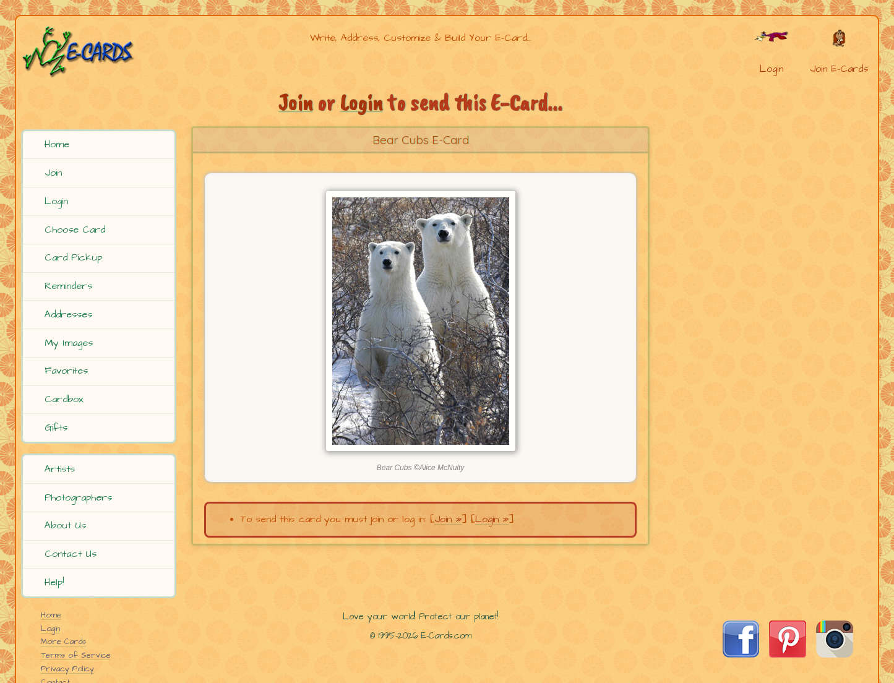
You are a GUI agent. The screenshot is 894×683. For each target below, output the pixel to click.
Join (53, 172)
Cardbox (64, 399)
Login (56, 201)
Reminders (68, 286)
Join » (448, 519)
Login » (492, 519)
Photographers (78, 497)
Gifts (56, 427)
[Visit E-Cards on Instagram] (834, 654)
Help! (54, 582)
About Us (65, 525)
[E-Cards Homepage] (98, 51)
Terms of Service (76, 655)
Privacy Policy (67, 668)
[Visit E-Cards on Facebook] (741, 654)
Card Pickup (73, 257)
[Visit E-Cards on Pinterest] (787, 654)
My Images (69, 343)
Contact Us (71, 554)
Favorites (66, 370)
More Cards (63, 641)
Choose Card (75, 229)
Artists (60, 469)
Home (57, 144)
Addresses (68, 314)
